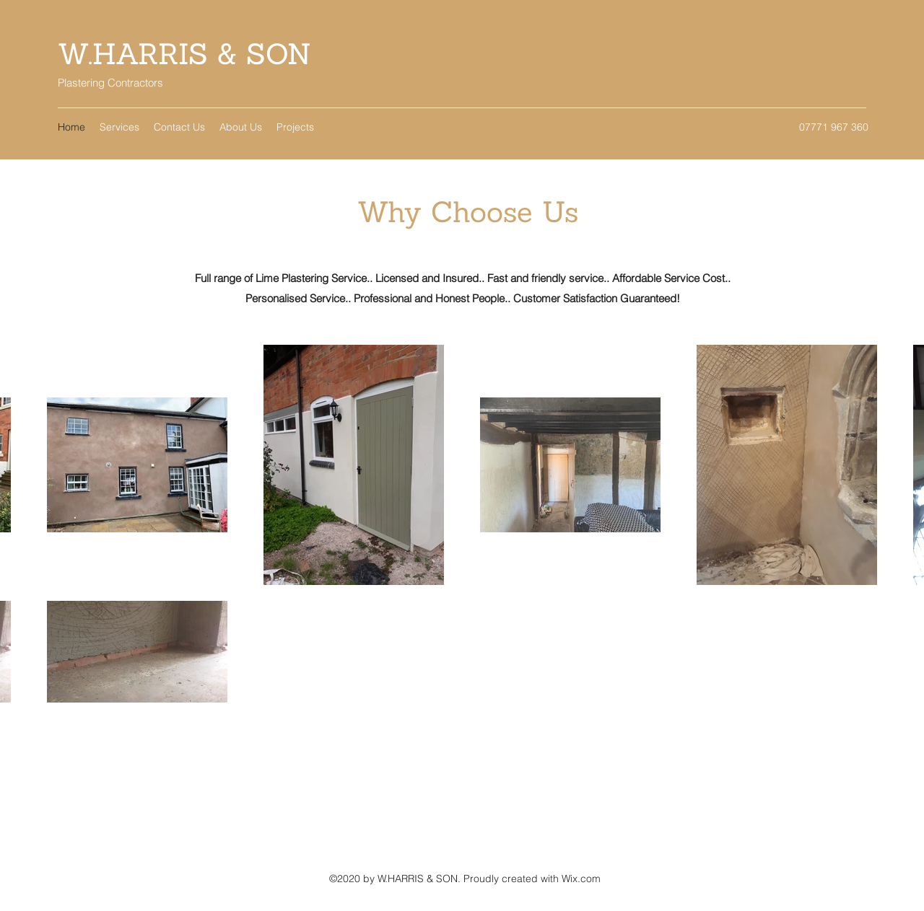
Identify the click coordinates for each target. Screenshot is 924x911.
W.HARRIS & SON (184, 53)
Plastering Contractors (110, 82)
